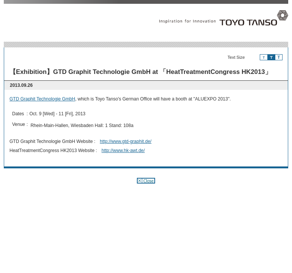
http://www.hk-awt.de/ (123, 150)
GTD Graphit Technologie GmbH (42, 99)
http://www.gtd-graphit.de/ (125, 141)
